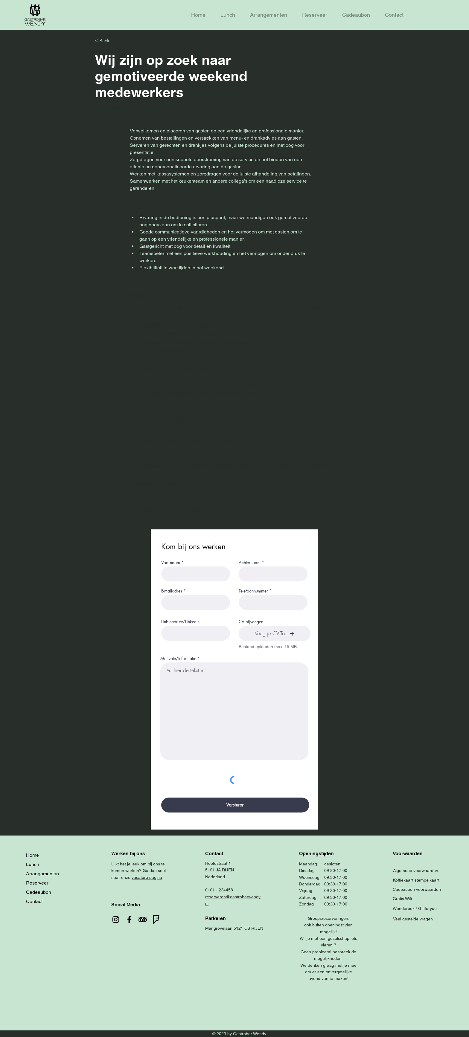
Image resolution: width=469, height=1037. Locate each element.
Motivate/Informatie (178, 658)
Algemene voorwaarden (415, 870)
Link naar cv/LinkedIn (180, 622)
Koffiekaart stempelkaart (416, 880)
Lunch (32, 864)
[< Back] (116, 41)
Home (32, 855)
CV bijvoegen (251, 622)
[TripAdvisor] (142, 919)
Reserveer (37, 883)
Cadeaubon (38, 892)
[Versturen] (235, 805)
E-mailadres (171, 591)
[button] (274, 633)
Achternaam (250, 563)
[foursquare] (156, 919)
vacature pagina (147, 877)
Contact (34, 901)
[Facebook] (129, 919)
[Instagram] (115, 919)
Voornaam (170, 563)
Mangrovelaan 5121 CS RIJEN (234, 928)
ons (156, 864)
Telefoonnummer (253, 591)
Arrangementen (42, 873)
